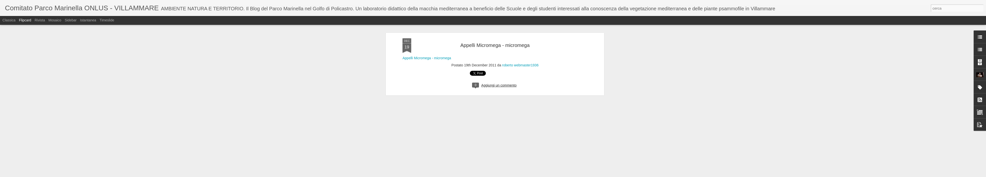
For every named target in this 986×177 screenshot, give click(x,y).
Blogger (508, 174)
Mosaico (54, 20)
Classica (9, 20)
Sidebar (70, 20)
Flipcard (25, 20)
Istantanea (88, 20)
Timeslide (107, 20)
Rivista (40, 20)
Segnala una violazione (528, 174)
